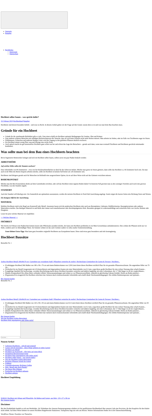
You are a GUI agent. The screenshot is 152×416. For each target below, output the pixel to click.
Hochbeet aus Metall (12, 350)
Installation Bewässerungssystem (16, 354)
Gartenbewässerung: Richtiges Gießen (18, 365)
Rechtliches (25, 50)
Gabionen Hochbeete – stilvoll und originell (20, 346)
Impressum (13, 52)
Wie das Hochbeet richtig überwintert (14, 318)
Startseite (8, 31)
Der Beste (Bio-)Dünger (13, 369)
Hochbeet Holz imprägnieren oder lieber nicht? (17, 320)
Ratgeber (8, 33)
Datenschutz (14, 54)
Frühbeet (8, 363)
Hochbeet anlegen (11, 373)
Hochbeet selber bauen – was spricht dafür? (20, 357)
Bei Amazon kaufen (8, 279)
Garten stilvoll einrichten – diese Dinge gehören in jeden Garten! (27, 348)
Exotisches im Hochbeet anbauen (16, 371)
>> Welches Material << (9, 217)
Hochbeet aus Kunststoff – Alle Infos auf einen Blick (23, 352)
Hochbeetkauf (18, 121)
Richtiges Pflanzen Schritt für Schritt (18, 361)
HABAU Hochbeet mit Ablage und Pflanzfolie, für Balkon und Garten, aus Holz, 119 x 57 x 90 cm (35, 398)
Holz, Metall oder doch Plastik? (16, 367)
